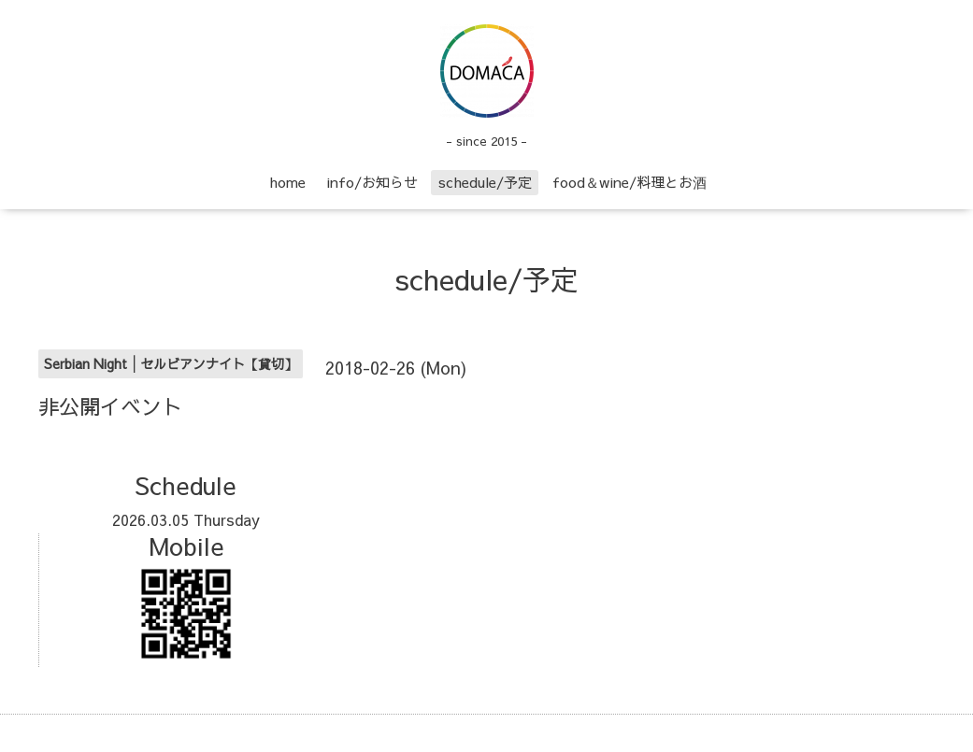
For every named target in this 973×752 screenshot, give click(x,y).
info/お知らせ (372, 182)
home (287, 182)
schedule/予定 (485, 182)
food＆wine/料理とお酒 (629, 182)
